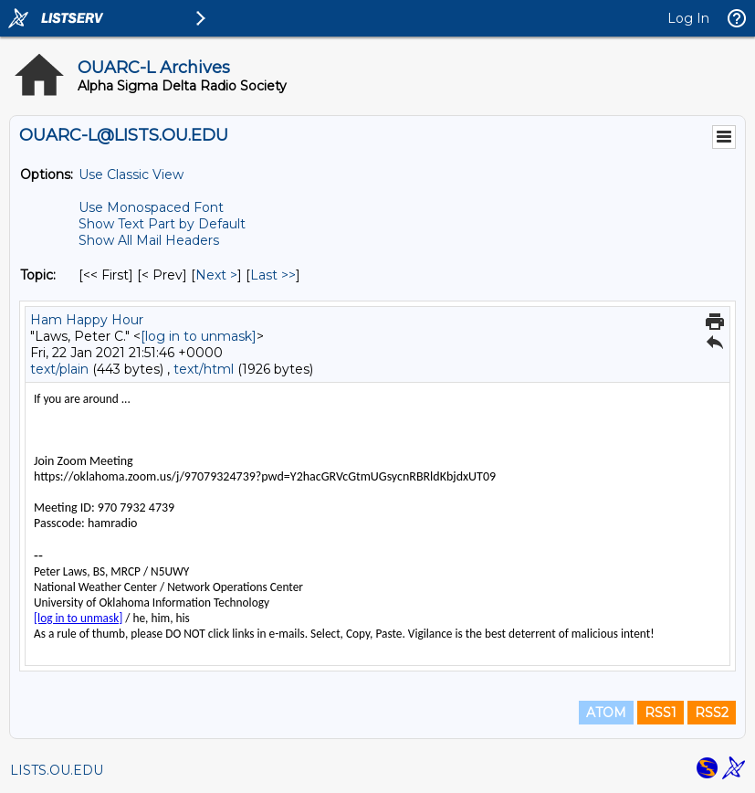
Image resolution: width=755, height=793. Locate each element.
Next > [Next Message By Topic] (216, 275)
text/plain (59, 369)
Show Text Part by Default (162, 224)
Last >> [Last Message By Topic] (273, 275)
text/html (203, 369)
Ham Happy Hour (86, 320)
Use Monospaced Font (151, 207)
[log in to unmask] (199, 336)
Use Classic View (131, 174)
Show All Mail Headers (149, 240)
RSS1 (660, 712)
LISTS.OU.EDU (56, 770)
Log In (688, 18)
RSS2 (712, 712)
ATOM (606, 712)
